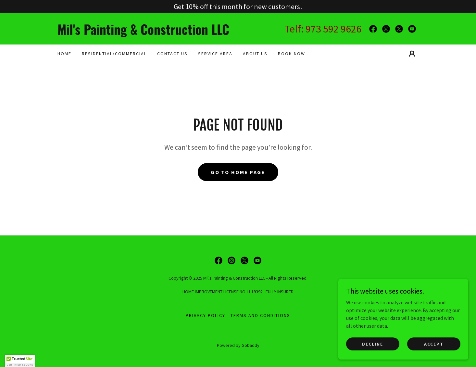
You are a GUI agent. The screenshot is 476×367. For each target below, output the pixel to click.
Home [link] (64, 54)
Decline (372, 344)
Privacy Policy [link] (205, 315)
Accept (434, 344)
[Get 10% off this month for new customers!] (238, 6)
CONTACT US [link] (172, 54)
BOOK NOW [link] (291, 54)
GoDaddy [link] (250, 345)
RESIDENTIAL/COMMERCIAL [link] (114, 54)
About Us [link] (255, 54)
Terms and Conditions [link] (260, 315)
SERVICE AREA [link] (215, 54)
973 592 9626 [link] (333, 28)
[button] (412, 53)
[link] (147, 33)
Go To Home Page (238, 172)
